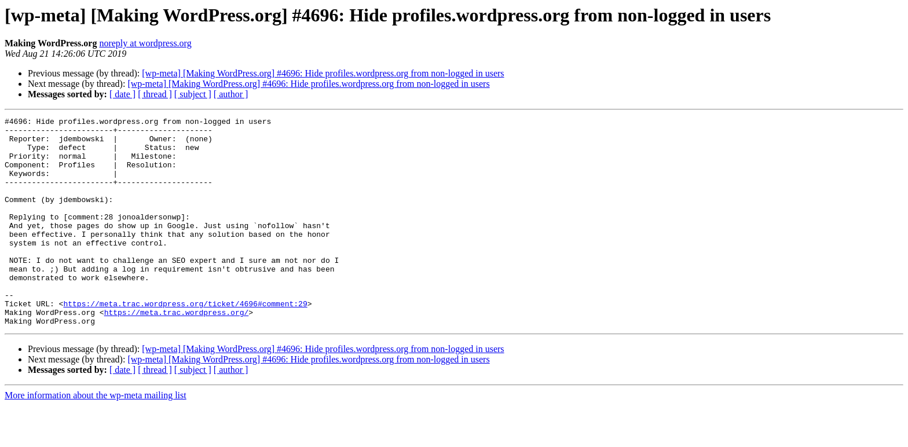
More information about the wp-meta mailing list (95, 437)
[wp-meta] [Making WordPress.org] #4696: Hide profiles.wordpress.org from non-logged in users (323, 73)
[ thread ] (155, 94)
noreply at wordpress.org (145, 43)
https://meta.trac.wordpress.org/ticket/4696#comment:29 (185, 341)
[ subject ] (192, 94)
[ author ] (231, 94)
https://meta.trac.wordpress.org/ (176, 352)
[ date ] (122, 94)
